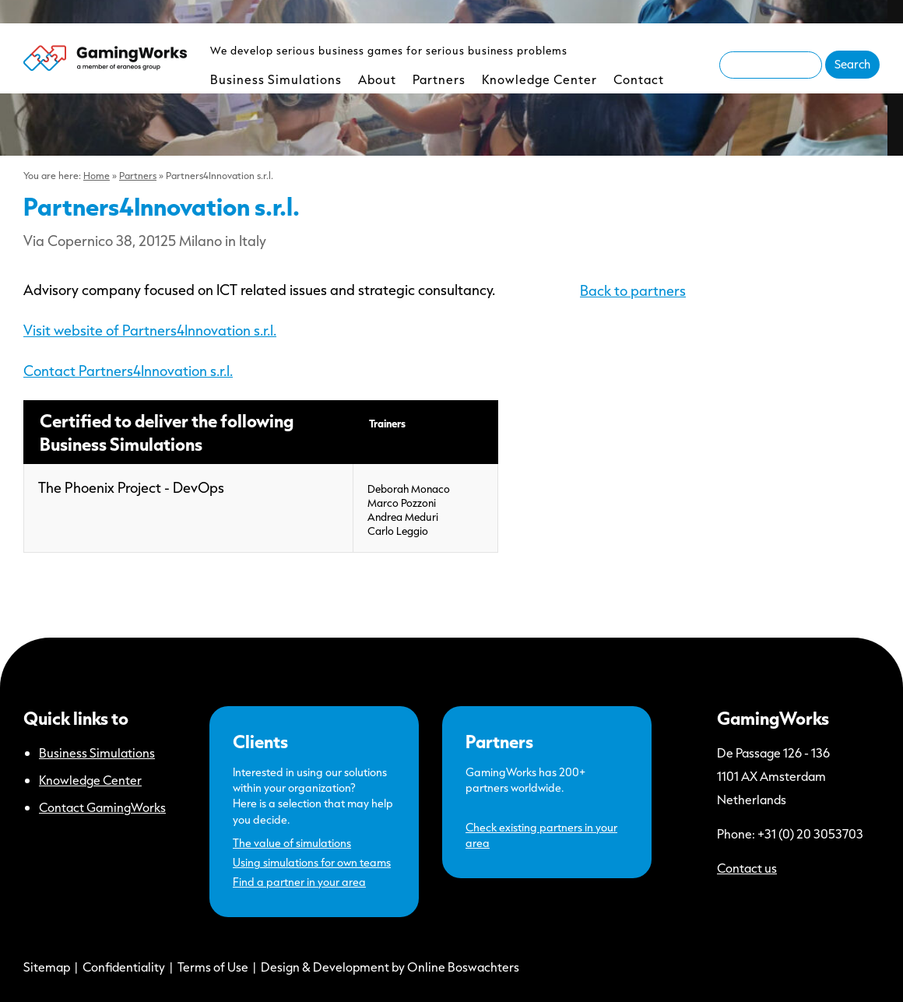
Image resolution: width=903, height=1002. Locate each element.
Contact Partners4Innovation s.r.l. (128, 370)
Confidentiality (124, 966)
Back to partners (633, 290)
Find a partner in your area (299, 881)
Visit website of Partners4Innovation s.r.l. (149, 330)
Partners (439, 79)
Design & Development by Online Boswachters (390, 966)
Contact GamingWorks (102, 807)
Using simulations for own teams (312, 862)
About (377, 79)
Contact (638, 79)
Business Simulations (276, 79)
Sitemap (46, 966)
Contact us (747, 868)
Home (96, 175)
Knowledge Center (539, 79)
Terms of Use (212, 966)
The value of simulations (292, 842)
